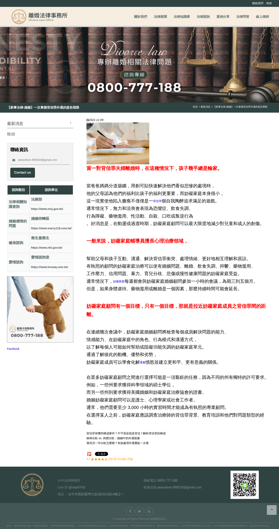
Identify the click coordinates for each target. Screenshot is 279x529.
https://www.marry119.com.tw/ (51, 228)
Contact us (22, 172)
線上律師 (262, 16)
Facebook (13, 349)
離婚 (11, 134)
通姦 (142, 362)
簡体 (269, 3)
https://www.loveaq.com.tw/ (49, 267)
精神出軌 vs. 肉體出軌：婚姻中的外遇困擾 (113, 438)
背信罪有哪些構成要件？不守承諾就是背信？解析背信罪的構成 (126, 433)
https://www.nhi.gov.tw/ (46, 247)
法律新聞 (160, 16)
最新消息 (39, 123)
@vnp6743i (77, 487)
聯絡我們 (257, 3)
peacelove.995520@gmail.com (34, 159)
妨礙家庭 (118, 281)
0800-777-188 (167, 480)
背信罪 (157, 201)
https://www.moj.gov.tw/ (47, 209)
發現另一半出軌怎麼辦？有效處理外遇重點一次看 (117, 443)
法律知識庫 (182, 16)
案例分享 (223, 16)
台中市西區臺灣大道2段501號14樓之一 (96, 494)
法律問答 (242, 16)
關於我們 (140, 16)
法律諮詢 (203, 16)
